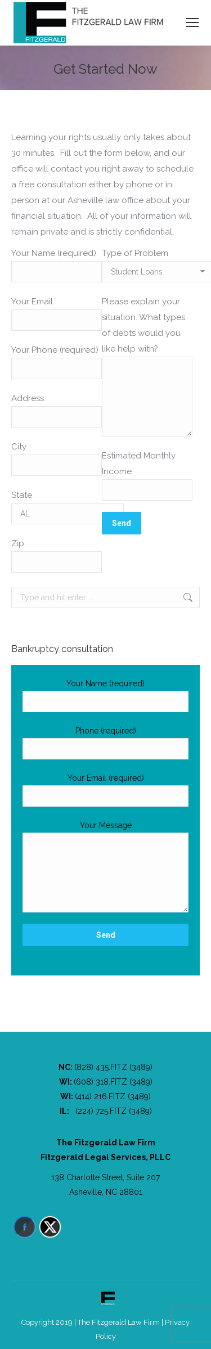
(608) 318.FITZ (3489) (113, 1081)
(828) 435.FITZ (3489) (113, 1067)
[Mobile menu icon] (192, 22)
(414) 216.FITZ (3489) (113, 1096)
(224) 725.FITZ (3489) (113, 1111)
